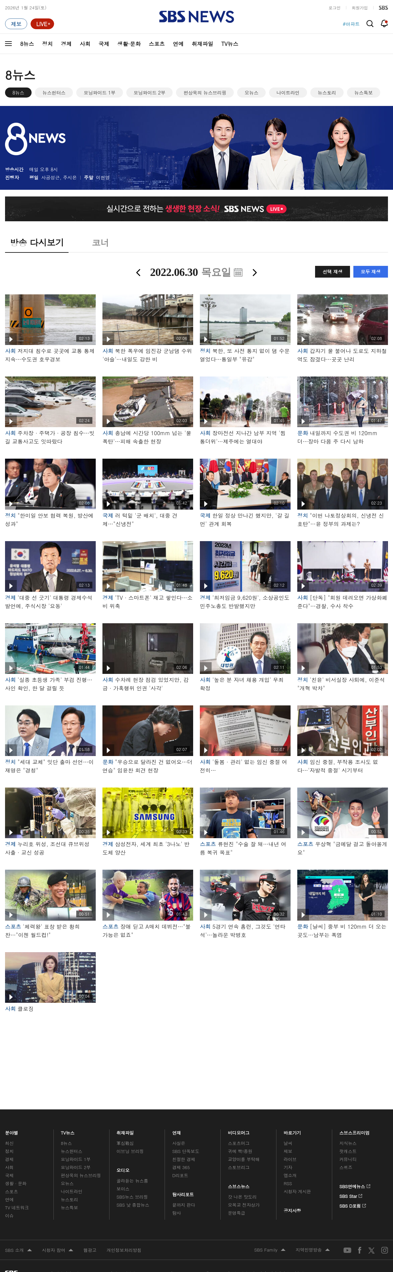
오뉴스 (251, 92)
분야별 (11, 1131)
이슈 (9, 1215)
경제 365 (181, 1167)
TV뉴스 (229, 44)
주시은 (70, 177)
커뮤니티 (347, 1159)
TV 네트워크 (17, 1207)
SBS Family (270, 1250)
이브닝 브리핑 (130, 1151)
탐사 (176, 1213)
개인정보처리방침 (123, 1250)
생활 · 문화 (16, 1183)
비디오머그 (239, 1131)
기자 (287, 1167)
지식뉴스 (347, 1143)
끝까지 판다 (183, 1205)
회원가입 (360, 7)
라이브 (290, 1159)
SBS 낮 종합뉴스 (133, 1205)
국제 (103, 44)
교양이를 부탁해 (244, 1159)
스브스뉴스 (239, 1185)
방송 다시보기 (37, 242)
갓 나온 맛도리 (242, 1197)
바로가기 (292, 1131)
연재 (176, 1131)
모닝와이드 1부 (100, 92)
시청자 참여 (57, 1250)
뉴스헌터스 (54, 92)
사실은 (178, 1143)
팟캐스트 (347, 1151)
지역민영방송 (313, 1250)
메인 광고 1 (196, 1051)
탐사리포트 (183, 1193)
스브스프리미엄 (354, 1131)
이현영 (103, 177)
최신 (9, 1143)
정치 (47, 44)
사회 (85, 44)
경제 (66, 44)
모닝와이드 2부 (150, 92)
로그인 (335, 7)
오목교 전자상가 (244, 1205)
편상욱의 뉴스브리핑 (204, 92)
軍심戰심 (125, 1143)
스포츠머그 (239, 1143)
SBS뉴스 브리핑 (132, 1197)
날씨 (287, 1143)
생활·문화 (128, 44)
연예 (178, 44)
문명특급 (236, 1213)
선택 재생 (332, 271)
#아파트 (351, 23)
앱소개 (290, 1175)
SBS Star (350, 1195)
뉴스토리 (327, 92)
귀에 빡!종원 (240, 1151)
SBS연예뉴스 (354, 1185)
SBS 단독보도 (186, 1151)
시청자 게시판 (297, 1191)
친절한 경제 (183, 1159)
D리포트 (180, 1175)
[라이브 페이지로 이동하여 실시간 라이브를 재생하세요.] (42, 23)
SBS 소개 (18, 1250)
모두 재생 (371, 271)
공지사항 (292, 1210)
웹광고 (89, 1250)
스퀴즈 (345, 1167)
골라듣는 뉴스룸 (132, 1180)
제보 (287, 1151)
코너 (100, 242)
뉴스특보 (363, 92)
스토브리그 (239, 1167)
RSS (287, 1183)
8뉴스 (27, 44)
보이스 (123, 1189)
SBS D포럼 (352, 1204)
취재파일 (202, 44)
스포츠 (157, 44)
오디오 (123, 1168)
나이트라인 (288, 92)
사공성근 (50, 177)
